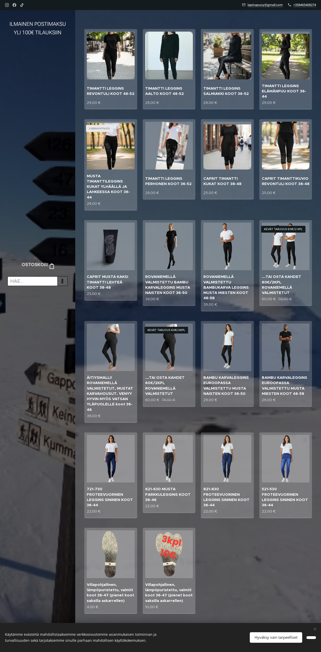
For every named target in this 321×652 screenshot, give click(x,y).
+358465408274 (304, 5)
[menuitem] (38, 304)
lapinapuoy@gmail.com (265, 5)
